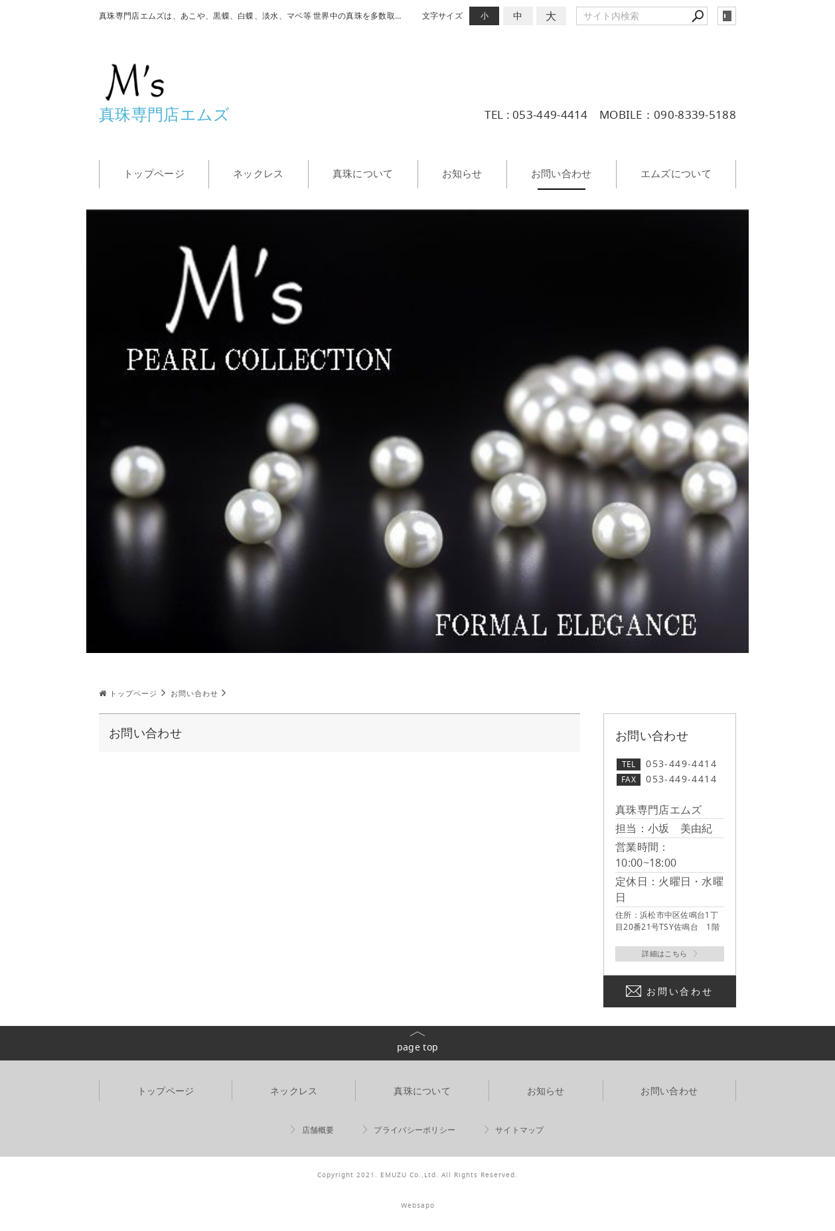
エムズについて (676, 173)
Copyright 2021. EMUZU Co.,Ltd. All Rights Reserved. (417, 1175)
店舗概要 (318, 1130)
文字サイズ (442, 15)
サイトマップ (519, 1130)
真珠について (363, 173)
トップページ (154, 173)
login (727, 16)
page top (417, 1047)
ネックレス (258, 173)
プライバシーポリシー (414, 1130)
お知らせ (462, 173)
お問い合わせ (561, 173)
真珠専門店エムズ (164, 114)
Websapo (418, 1206)
